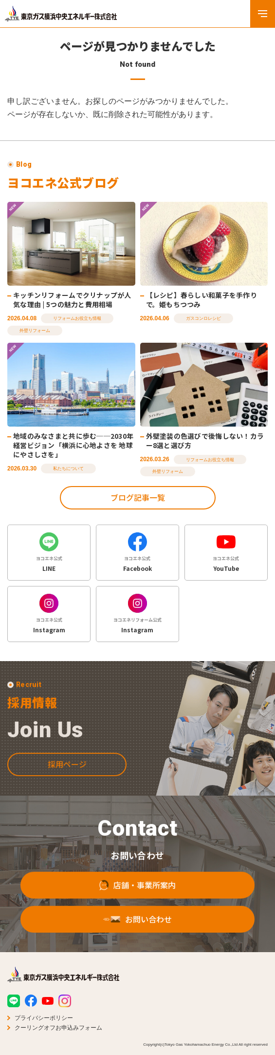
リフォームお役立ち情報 (77, 318)
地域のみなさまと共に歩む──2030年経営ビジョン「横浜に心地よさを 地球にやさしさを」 (73, 445)
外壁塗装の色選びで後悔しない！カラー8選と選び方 (205, 440)
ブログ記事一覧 (137, 497)
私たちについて (68, 468)
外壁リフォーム (34, 330)
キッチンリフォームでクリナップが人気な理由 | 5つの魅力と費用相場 (72, 299)
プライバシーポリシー (44, 1018)
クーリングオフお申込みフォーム (58, 1027)
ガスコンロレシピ (203, 318)
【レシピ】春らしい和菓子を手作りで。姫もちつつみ (201, 299)
